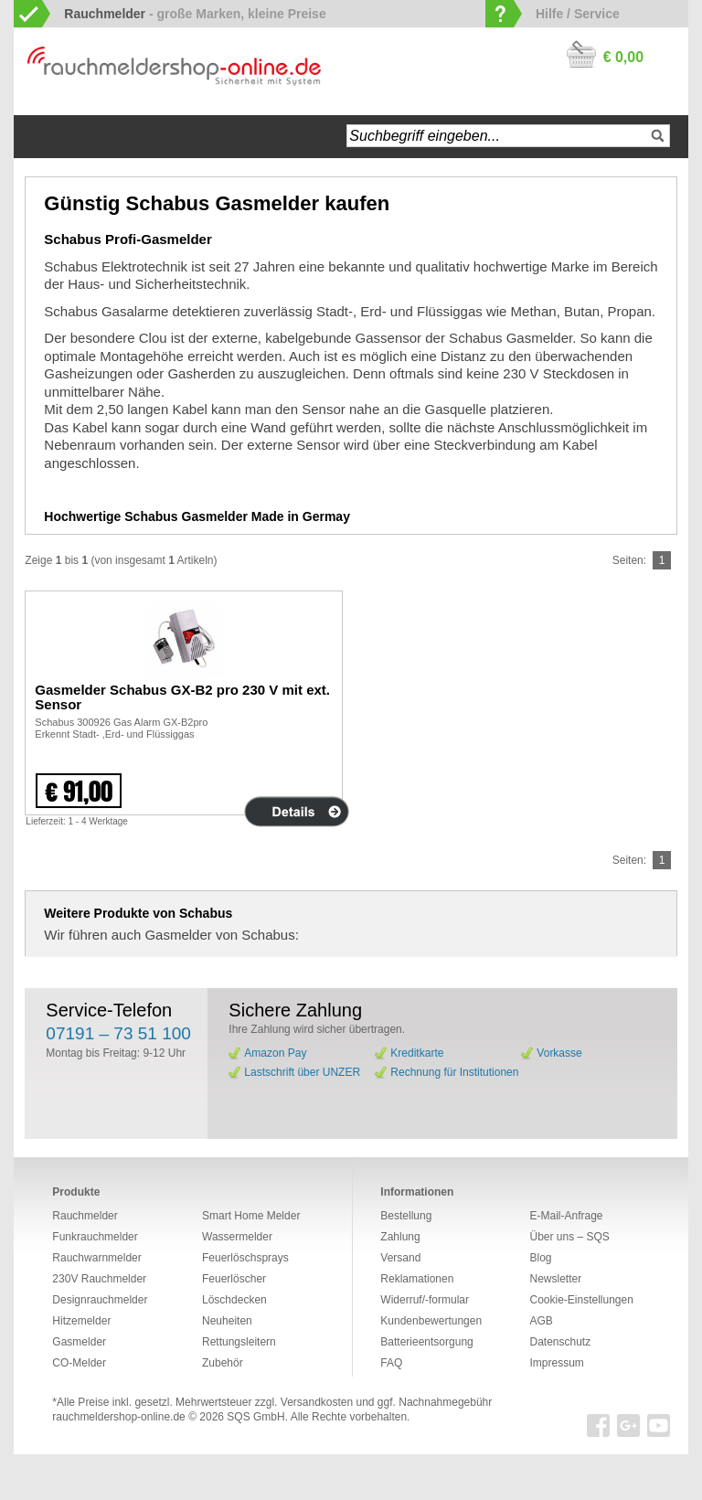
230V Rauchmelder (99, 1278)
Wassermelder (237, 1236)
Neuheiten (227, 1320)
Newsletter (555, 1278)
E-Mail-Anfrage (565, 1215)
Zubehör (222, 1362)
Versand (400, 1257)
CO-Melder (79, 1362)
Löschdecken (234, 1299)
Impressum (556, 1362)
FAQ (391, 1362)
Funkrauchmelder (94, 1236)
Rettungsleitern (239, 1341)
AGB (540, 1320)
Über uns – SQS (569, 1236)
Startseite (46, 136)
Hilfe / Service (578, 13)
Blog (540, 1257)
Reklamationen (416, 1278)
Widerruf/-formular (424, 1299)
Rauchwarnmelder (96, 1257)
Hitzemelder (81, 1320)
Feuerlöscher (234, 1278)
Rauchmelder (84, 1215)
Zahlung (400, 1236)
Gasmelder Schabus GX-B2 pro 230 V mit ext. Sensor (182, 697)
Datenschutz (559, 1341)
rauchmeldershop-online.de (118, 1416)
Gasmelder (79, 1341)
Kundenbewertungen (431, 1320)
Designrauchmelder (99, 1299)
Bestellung (405, 1215)
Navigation (95, 136)
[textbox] (507, 135)
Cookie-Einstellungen (581, 1299)
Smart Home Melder (251, 1215)
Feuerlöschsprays (245, 1257)
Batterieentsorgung (426, 1341)
